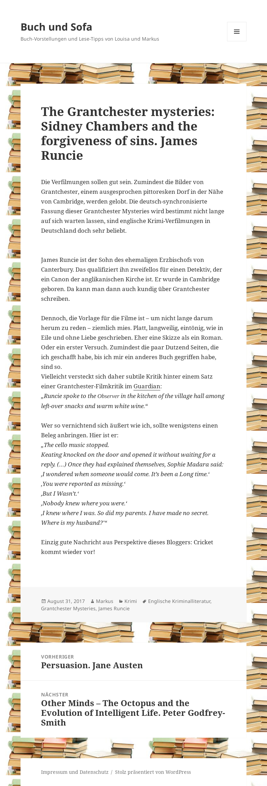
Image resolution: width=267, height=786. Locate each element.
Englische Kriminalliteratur (179, 601)
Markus (104, 601)
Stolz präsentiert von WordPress (153, 772)
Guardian (147, 386)
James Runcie (114, 608)
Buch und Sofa (56, 26)
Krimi (130, 601)
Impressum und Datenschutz (74, 772)
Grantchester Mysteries (68, 608)
